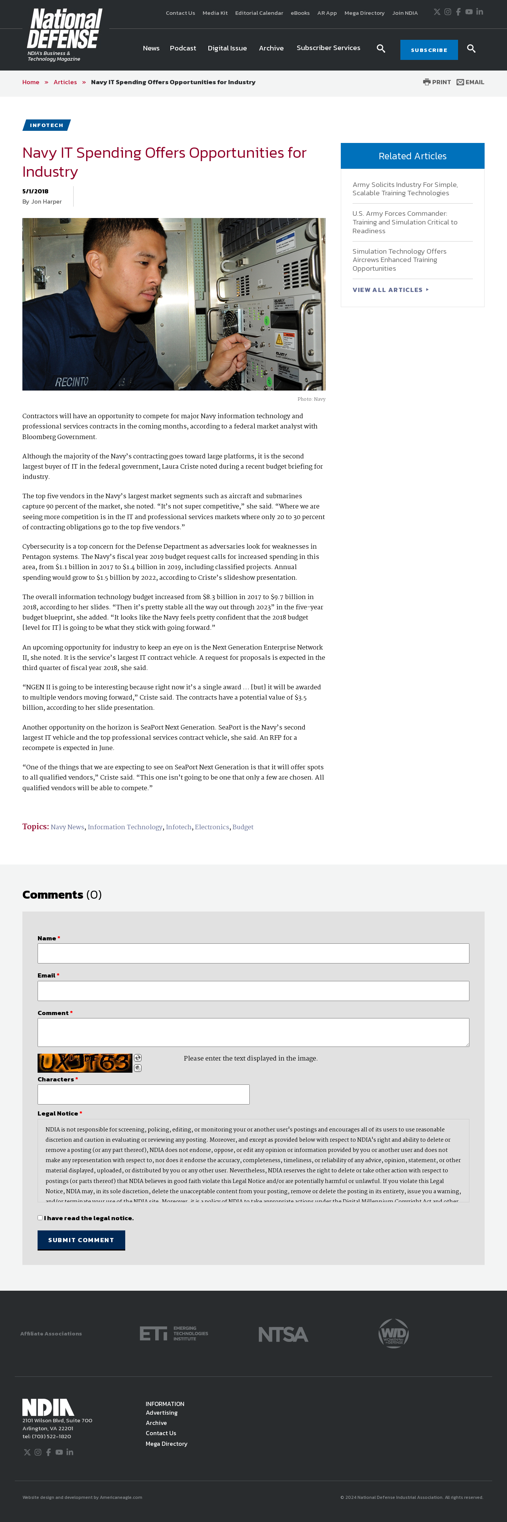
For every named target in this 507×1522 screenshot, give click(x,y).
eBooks (300, 12)
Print (437, 82)
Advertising (162, 1412)
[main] (253, 693)
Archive (156, 1422)
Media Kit (215, 12)
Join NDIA (405, 12)
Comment (55, 1013)
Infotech (179, 827)
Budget (243, 827)
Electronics (212, 827)
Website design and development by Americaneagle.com (82, 1497)
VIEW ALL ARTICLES (389, 290)
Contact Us (180, 12)
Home (30, 82)
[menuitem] (151, 50)
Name (49, 938)
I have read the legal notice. (89, 1218)
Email (471, 82)
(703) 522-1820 (51, 1436)
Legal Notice (60, 1113)
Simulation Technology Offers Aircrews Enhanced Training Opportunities (400, 260)
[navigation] (253, 50)
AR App (327, 12)
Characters (58, 1079)
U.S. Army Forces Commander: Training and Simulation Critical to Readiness (405, 222)
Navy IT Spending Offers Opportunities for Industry (173, 82)
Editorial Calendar (259, 12)
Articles (65, 82)
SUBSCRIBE (429, 50)
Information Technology (125, 827)
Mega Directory (365, 12)
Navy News (67, 827)
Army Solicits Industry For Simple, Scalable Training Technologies (405, 189)
